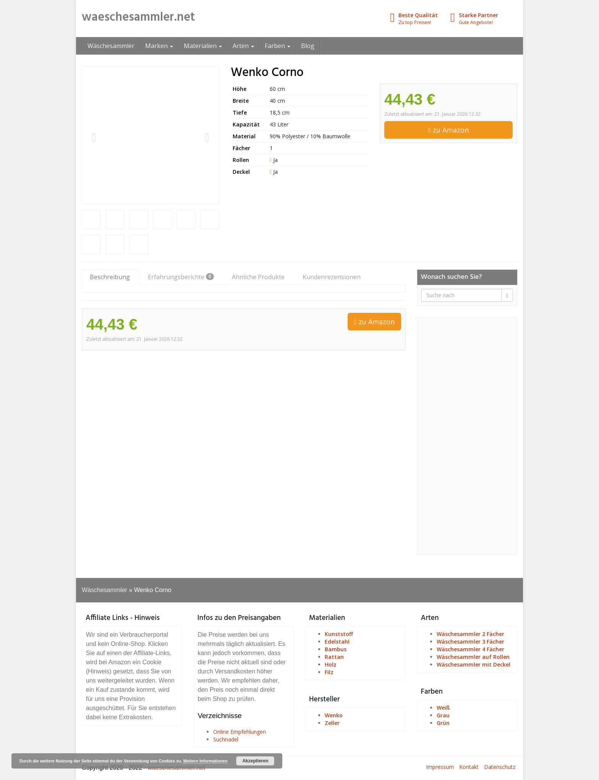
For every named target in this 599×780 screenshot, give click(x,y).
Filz (329, 672)
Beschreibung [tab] (110, 277)
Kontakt (469, 766)
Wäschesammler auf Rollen (473, 656)
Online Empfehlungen (239, 731)
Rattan (334, 656)
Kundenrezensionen (332, 277)
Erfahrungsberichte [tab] (181, 277)
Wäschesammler (110, 46)
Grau (443, 715)
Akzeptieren (255, 761)
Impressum (440, 766)
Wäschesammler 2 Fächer (470, 634)
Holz (331, 664)
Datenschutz (499, 766)
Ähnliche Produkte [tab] (258, 277)
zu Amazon (448, 129)
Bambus (335, 649)
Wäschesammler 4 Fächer (470, 649)
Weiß (443, 707)
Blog (307, 46)
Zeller (332, 723)
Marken (159, 46)
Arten (243, 46)
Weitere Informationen (205, 761)
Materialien (203, 46)
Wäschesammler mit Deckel (473, 664)
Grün (443, 723)
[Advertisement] (467, 436)
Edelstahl (337, 641)
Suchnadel (225, 739)
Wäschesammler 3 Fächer (470, 641)
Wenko (334, 715)
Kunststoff (339, 634)
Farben (277, 46)
